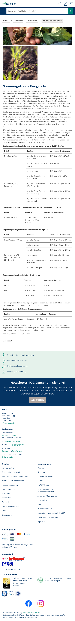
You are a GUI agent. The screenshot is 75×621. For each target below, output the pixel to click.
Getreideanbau (32, 21)
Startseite (5, 21)
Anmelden (66, 4)
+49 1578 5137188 (17, 445)
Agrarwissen (18, 21)
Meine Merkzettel (60, 4)
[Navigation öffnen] (3, 11)
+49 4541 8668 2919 (12, 441)
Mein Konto (6, 494)
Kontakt (5, 511)
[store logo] (8, 3)
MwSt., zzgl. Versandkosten (31, 612)
